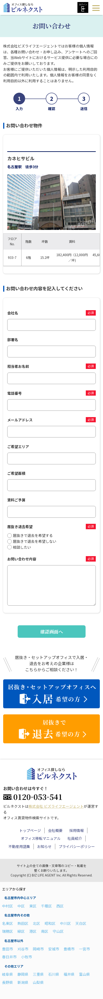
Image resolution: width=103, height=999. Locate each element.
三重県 (38, 974)
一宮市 (84, 949)
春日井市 (9, 956)
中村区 (7, 906)
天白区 (80, 923)
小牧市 (26, 956)
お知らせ (44, 846)
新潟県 (22, 982)
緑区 (21, 931)
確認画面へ (51, 631)
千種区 (46, 906)
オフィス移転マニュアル (41, 838)
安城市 (53, 949)
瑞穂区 (7, 931)
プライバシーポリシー (77, 846)
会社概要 (55, 830)
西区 (60, 906)
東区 (32, 906)
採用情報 (76, 830)
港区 (32, 931)
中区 (21, 906)
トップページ (30, 830)
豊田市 (7, 949)
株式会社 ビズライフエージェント (56, 806)
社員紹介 (74, 838)
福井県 (69, 974)
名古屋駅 (14, 166)
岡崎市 (38, 949)
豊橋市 (69, 949)
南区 (44, 931)
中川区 (65, 923)
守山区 (58, 931)
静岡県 (22, 974)
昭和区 (50, 923)
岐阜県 (7, 974)
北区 (36, 923)
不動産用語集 (19, 846)
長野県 (7, 982)
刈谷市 (22, 949)
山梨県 (38, 982)
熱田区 (22, 923)
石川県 (53, 974)
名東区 (7, 923)
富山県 (84, 974)
